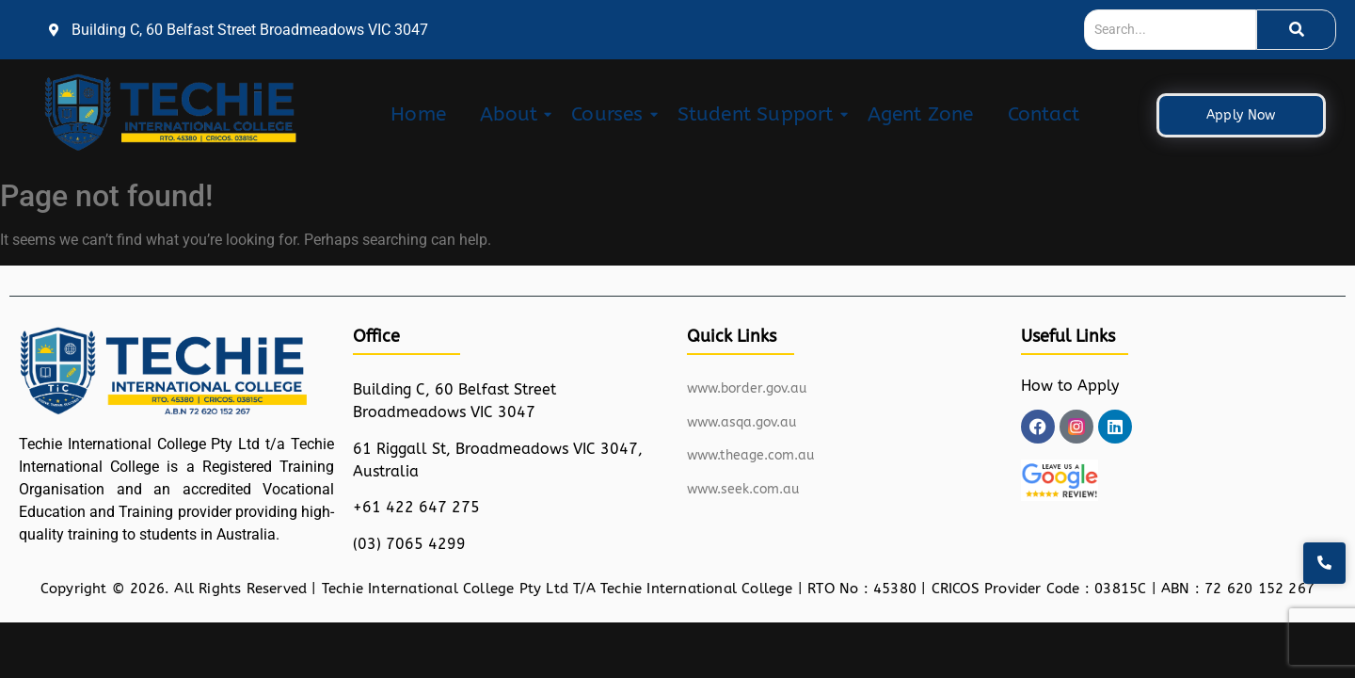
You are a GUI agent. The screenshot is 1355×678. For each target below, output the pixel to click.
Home (418, 114)
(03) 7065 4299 (409, 544)
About (512, 114)
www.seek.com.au (743, 489)
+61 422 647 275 (416, 507)
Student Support (759, 114)
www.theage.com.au (750, 455)
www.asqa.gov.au (741, 422)
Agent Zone (921, 114)
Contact (1043, 114)
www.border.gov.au (746, 388)
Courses (610, 114)
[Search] (1170, 29)
